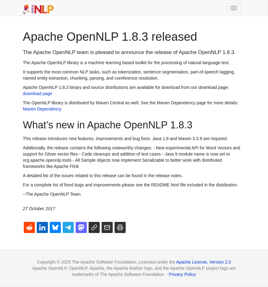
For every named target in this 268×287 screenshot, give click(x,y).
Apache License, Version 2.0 (203, 262)
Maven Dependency (42, 108)
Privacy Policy (182, 274)
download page (37, 93)
